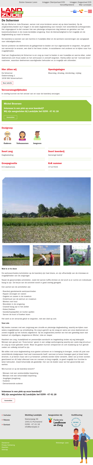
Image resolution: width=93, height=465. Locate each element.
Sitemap (5, 449)
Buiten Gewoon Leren (28, 2)
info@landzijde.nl (32, 426)
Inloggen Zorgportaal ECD (80, 2)
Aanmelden (10, 117)
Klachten (5, 447)
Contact (6, 424)
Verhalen (7, 415)
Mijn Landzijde (85, 4)
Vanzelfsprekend (67, 4)
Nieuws (6, 420)
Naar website (7, 83)
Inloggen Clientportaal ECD (53, 2)
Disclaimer (5, 443)
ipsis (67, 443)
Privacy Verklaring (8, 445)
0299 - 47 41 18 (32, 424)
